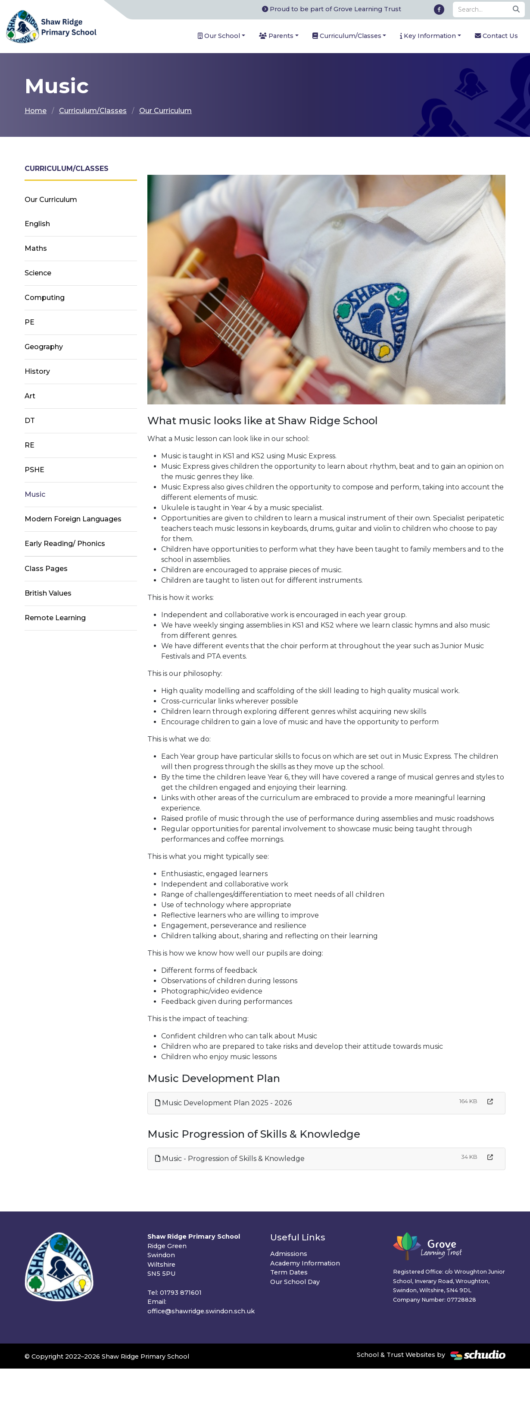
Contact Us (496, 36)
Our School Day (295, 1282)
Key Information (428, 36)
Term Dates (289, 1272)
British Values (48, 593)
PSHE (34, 470)
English (37, 224)
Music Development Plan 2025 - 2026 (223, 1103)
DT (30, 420)
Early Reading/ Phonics (65, 543)
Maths (36, 248)
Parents (276, 36)
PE (29, 322)
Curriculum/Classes (346, 36)
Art (30, 396)
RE (29, 445)
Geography (44, 347)
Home (36, 111)
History (37, 371)
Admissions (288, 1254)
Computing (45, 297)
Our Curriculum (165, 111)
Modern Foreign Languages (73, 519)
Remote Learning (55, 618)
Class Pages (46, 569)
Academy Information (305, 1263)
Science (38, 273)
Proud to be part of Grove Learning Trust (331, 9)
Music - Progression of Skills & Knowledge (230, 1158)
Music (35, 494)
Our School (219, 36)
